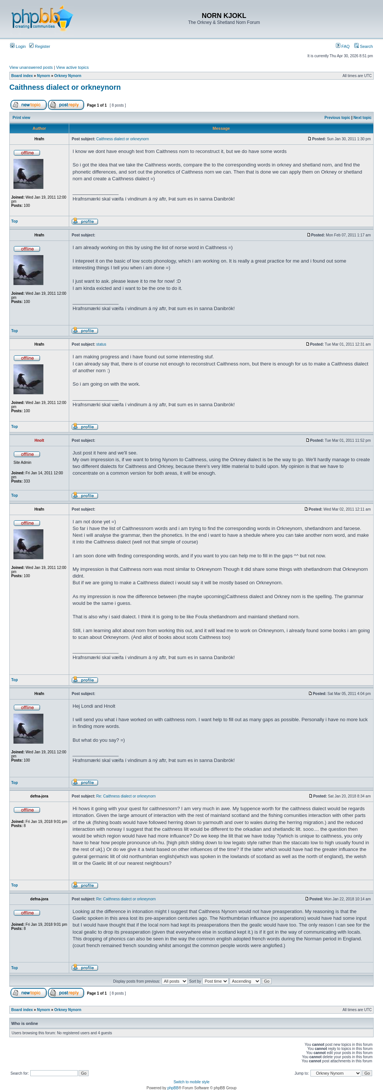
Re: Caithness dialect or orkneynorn (126, 796)
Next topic (362, 118)
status (101, 344)
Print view (21, 118)
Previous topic (337, 118)
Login (18, 46)
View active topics (72, 67)
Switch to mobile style (191, 1082)
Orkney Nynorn (67, 76)
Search (363, 46)
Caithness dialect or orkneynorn (65, 87)
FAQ (343, 46)
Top (14, 221)
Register (39, 46)
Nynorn (43, 76)
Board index (22, 76)
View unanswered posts (31, 67)
